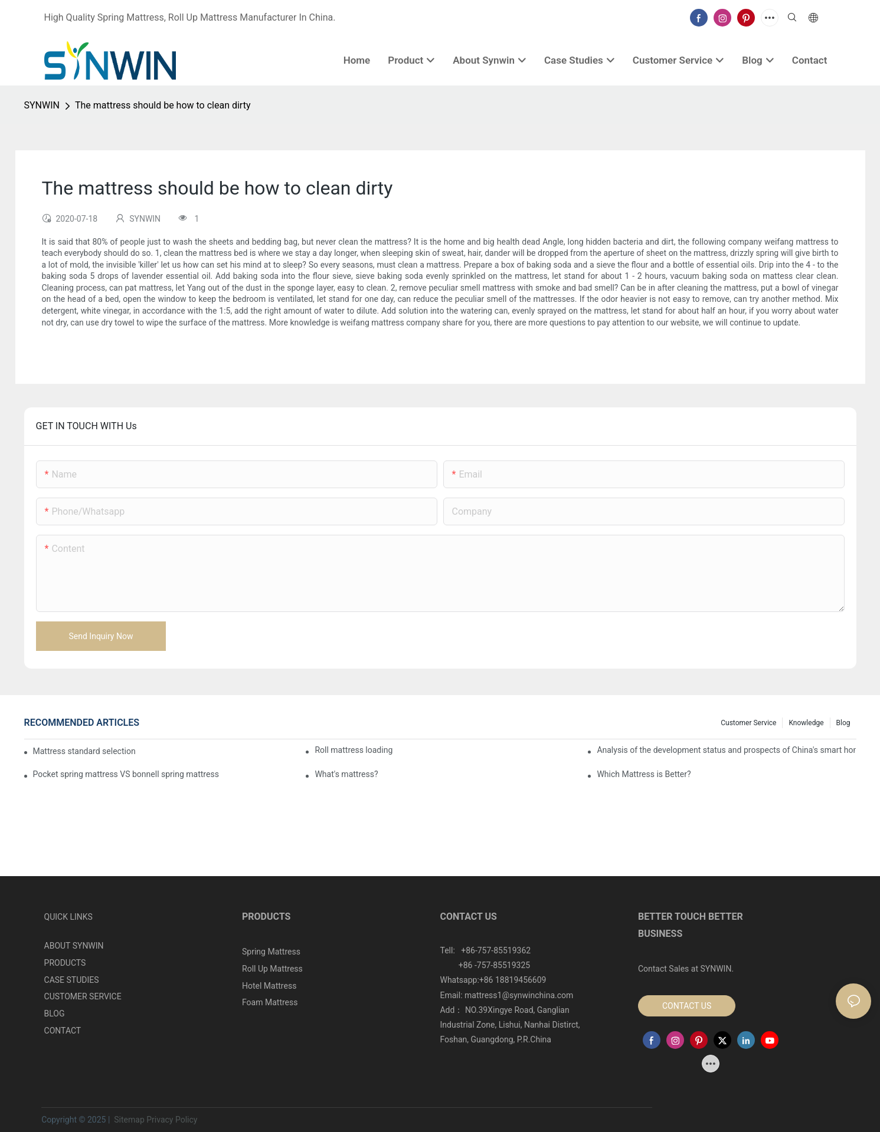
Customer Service (748, 723)
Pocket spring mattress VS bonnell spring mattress (126, 774)
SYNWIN (42, 105)
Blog (843, 723)
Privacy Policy (171, 1119)
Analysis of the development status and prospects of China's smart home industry (726, 750)
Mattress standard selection (84, 751)
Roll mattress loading (353, 750)
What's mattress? (346, 774)
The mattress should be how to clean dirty (162, 105)
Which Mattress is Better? (644, 774)
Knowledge (806, 723)
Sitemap (128, 1119)
